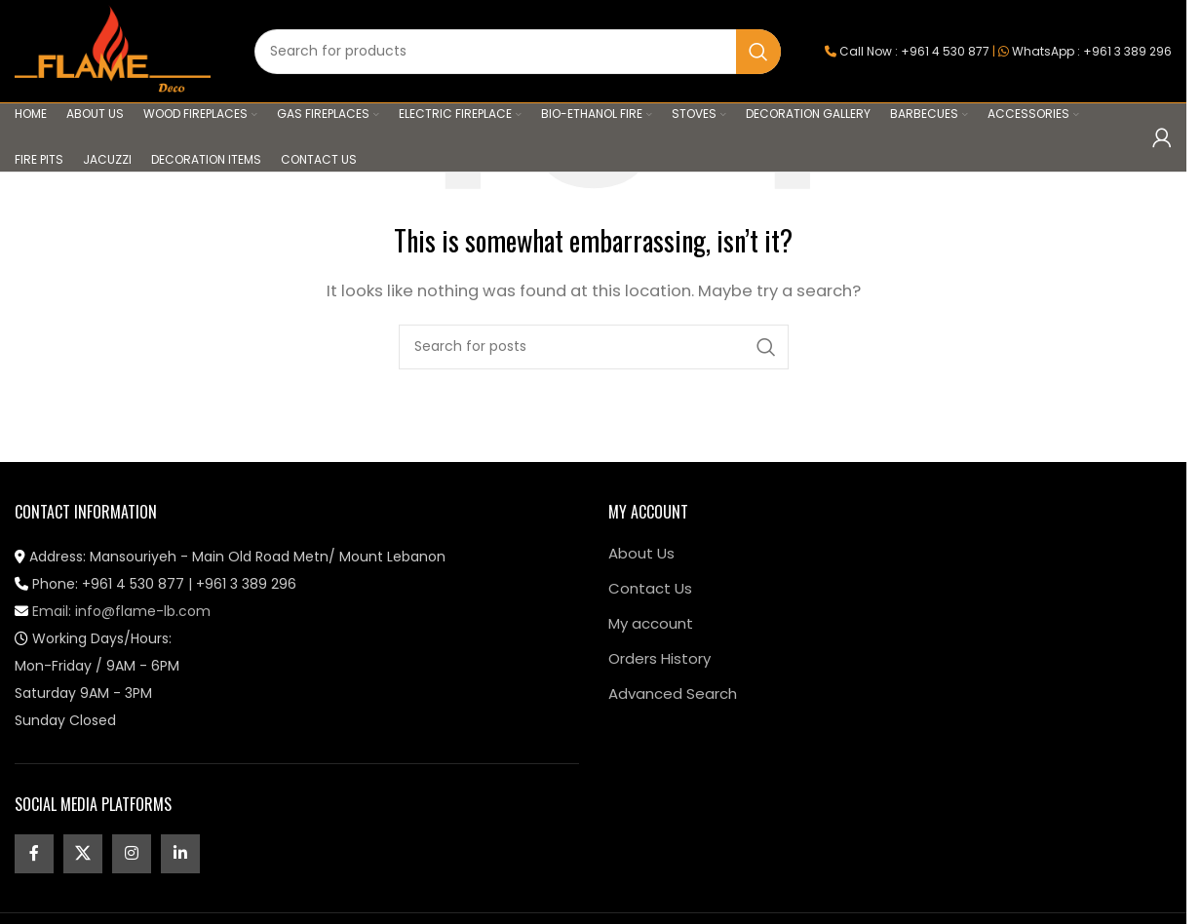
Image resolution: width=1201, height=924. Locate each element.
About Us (641, 553)
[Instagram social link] (131, 853)
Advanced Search (672, 693)
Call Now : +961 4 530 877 (914, 51)
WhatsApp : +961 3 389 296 (1092, 51)
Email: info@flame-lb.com (113, 611)
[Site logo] (113, 50)
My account (650, 623)
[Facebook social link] (34, 853)
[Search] (517, 51)
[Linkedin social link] (180, 853)
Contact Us (650, 588)
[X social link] (82, 853)
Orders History (659, 658)
